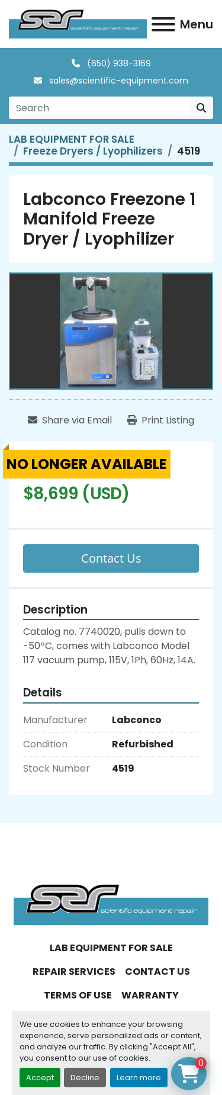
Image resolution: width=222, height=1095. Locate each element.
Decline (84, 1077)
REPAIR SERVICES (74, 971)
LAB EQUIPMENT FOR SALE (111, 948)
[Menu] (163, 24)
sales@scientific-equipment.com (117, 80)
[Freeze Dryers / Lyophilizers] (93, 151)
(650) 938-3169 (118, 63)
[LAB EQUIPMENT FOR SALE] (71, 139)
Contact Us (111, 558)
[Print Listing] (161, 420)
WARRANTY (150, 995)
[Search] (99, 108)
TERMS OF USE (78, 995)
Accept (40, 1077)
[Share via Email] (70, 420)
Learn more (139, 1077)
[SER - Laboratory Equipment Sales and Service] (111, 904)
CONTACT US (157, 971)
